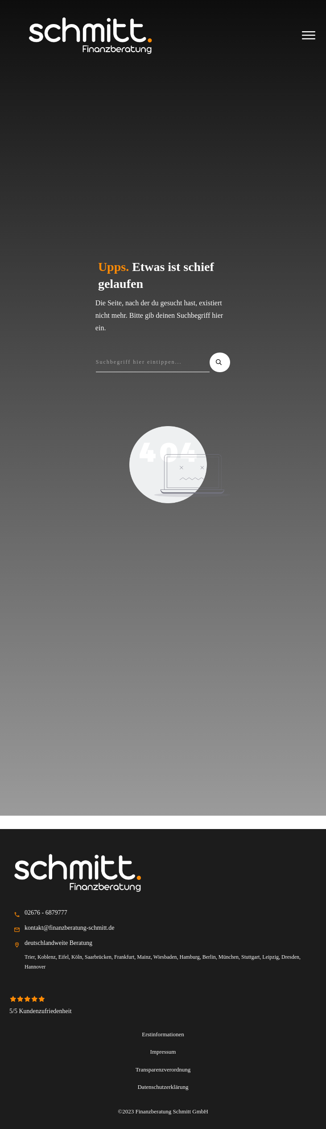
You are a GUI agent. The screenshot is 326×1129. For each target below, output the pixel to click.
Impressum (163, 1051)
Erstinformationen (163, 1034)
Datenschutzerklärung (163, 1086)
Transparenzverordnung (163, 1069)
